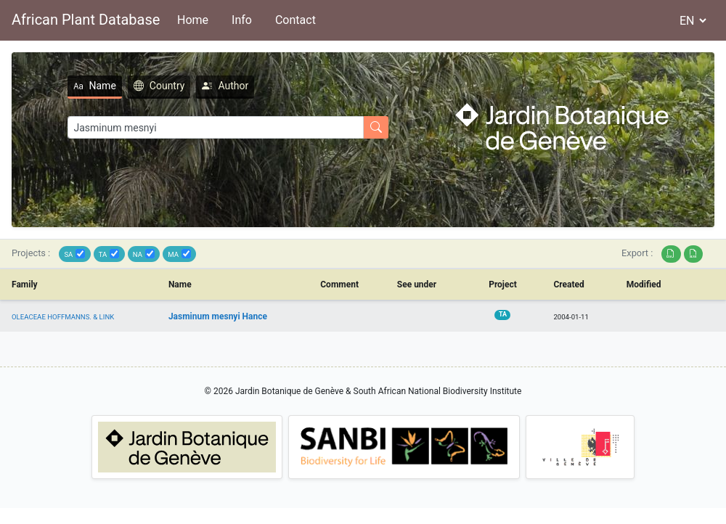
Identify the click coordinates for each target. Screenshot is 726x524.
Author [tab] (225, 85)
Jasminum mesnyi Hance (217, 316)
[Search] (216, 127)
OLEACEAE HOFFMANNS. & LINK (63, 317)
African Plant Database (86, 19)
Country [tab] (159, 85)
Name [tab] (94, 85)
